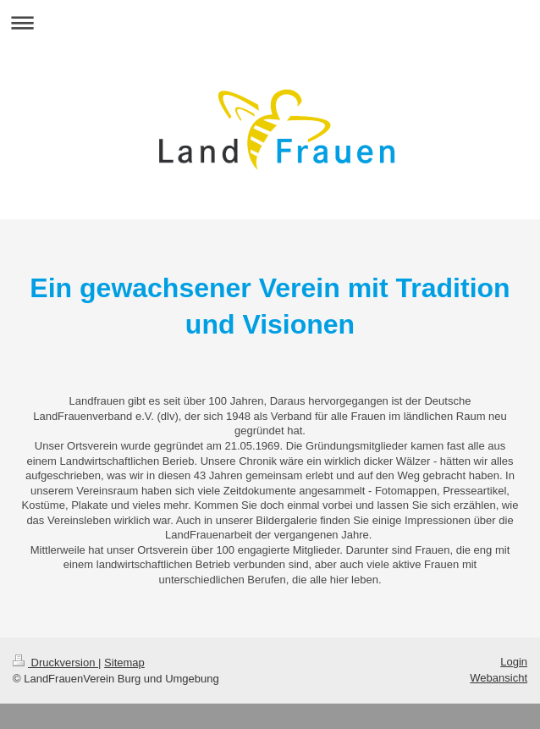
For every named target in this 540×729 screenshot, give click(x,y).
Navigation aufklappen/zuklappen (270, 22)
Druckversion (55, 662)
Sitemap (124, 662)
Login (513, 661)
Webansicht (498, 677)
